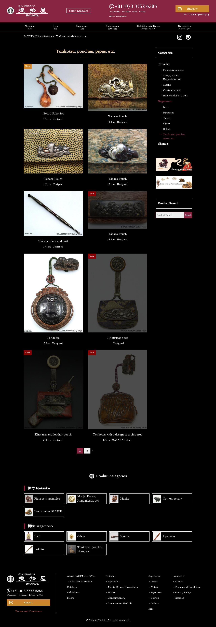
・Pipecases (155, 592)
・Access (177, 581)
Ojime (166, 123)
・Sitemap (178, 598)
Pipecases (168, 112)
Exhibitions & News (148, 27)
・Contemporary (115, 598)
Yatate (167, 118)
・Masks (110, 592)
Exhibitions (73, 592)
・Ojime (152, 581)
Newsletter (184, 27)
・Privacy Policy (181, 592)
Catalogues (112, 27)
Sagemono (82, 27)
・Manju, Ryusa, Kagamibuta (121, 587)
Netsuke (30, 27)
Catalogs (72, 587)
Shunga (163, 143)
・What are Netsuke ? (79, 581)
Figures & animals (173, 70)
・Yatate (153, 587)
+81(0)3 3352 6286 (136, 6)
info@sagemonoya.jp (200, 15)
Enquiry (192, 8)
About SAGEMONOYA (81, 576)
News (70, 598)
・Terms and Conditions (186, 587)
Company (178, 576)
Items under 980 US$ (175, 95)
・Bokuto (153, 598)
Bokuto (167, 129)
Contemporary (172, 90)
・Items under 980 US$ (118, 603)
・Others (153, 603)
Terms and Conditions (28, 611)
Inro (55, 27)
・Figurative (112, 581)
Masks (167, 85)
